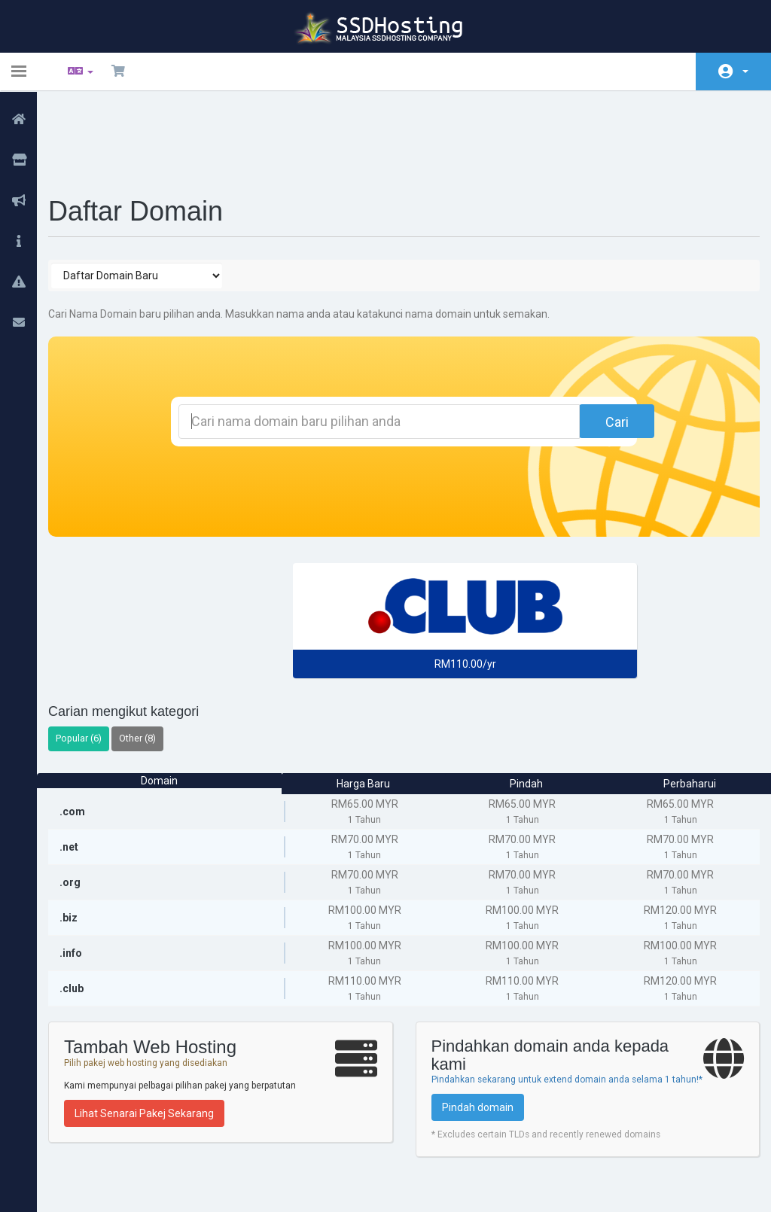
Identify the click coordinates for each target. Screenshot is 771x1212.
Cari (584, 343)
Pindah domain (477, 1041)
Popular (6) (91, 659)
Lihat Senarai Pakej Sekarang (156, 1034)
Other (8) (149, 659)
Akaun (745, 71)
